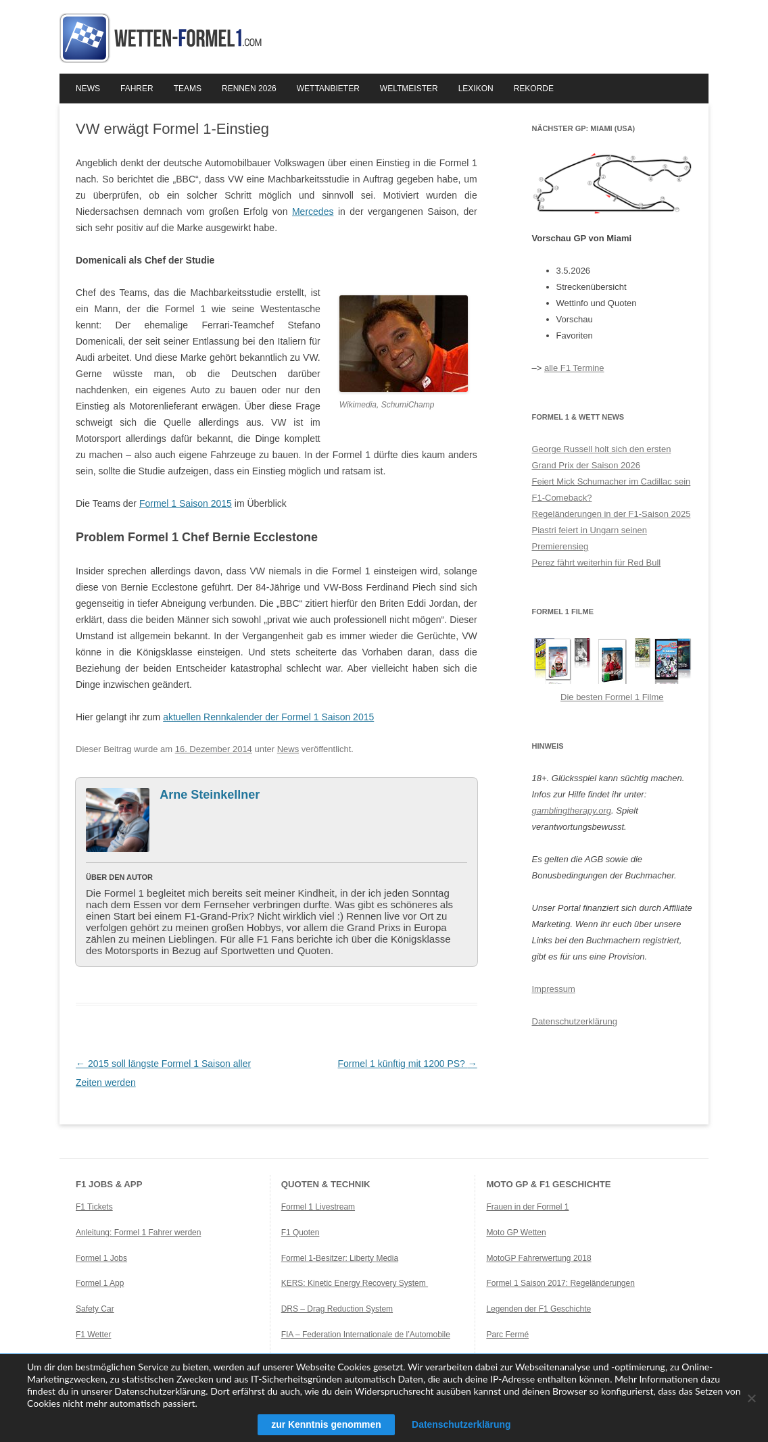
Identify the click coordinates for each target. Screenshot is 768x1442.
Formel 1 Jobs (101, 1258)
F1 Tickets (94, 1207)
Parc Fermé (507, 1334)
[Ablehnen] (751, 1398)
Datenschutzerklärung (574, 1021)
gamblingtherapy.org (572, 810)
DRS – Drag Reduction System (337, 1309)
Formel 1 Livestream (318, 1207)
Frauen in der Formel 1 (527, 1207)
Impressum (553, 989)
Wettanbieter (328, 88)
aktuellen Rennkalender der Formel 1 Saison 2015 (268, 717)
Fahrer (136, 88)
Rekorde (534, 88)
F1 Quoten (300, 1232)
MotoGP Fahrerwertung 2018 (538, 1258)
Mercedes (312, 211)
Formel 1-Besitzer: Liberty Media (339, 1258)
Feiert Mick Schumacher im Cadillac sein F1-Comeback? (611, 489)
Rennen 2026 (249, 88)
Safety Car (95, 1309)
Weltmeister (409, 88)
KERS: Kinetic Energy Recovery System (354, 1283)
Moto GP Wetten (516, 1232)
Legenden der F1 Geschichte (538, 1309)
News (88, 88)
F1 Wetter (93, 1334)
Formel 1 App (100, 1283)
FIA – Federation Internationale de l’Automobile (365, 1334)
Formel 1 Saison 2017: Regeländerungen (560, 1283)
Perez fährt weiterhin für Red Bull (596, 562)
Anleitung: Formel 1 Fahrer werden (138, 1232)
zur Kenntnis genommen (325, 1424)
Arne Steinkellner (210, 794)
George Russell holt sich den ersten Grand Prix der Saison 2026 (601, 457)
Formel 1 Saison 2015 (185, 503)
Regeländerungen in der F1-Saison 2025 (611, 514)
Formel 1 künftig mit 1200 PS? (407, 1063)
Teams (187, 88)
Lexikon (476, 88)
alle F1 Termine (574, 368)
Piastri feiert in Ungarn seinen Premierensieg (590, 538)
